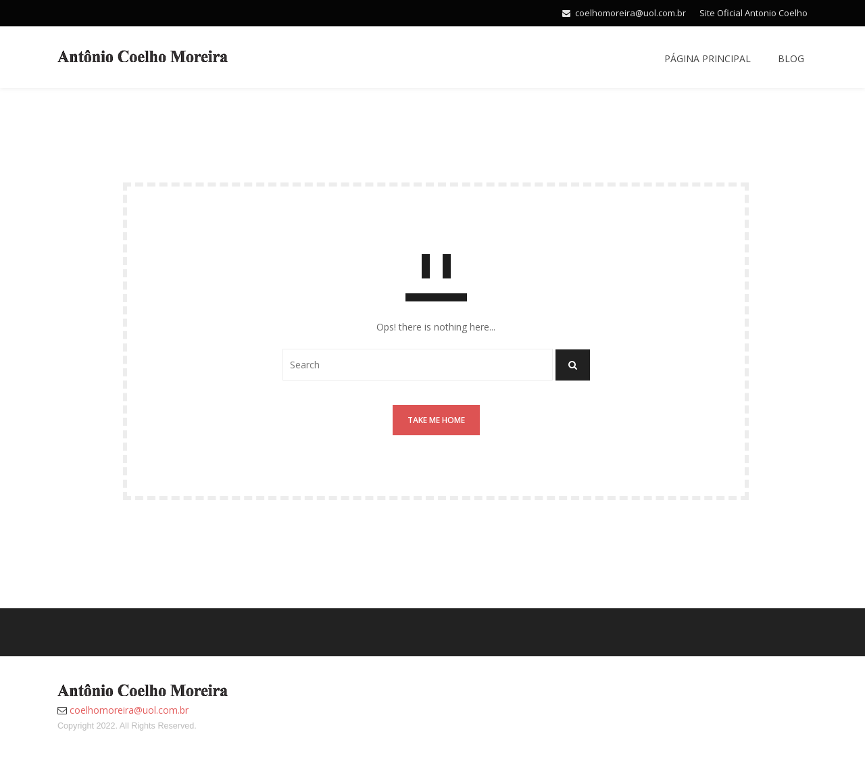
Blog (791, 58)
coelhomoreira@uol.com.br (630, 13)
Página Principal (707, 58)
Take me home (436, 420)
